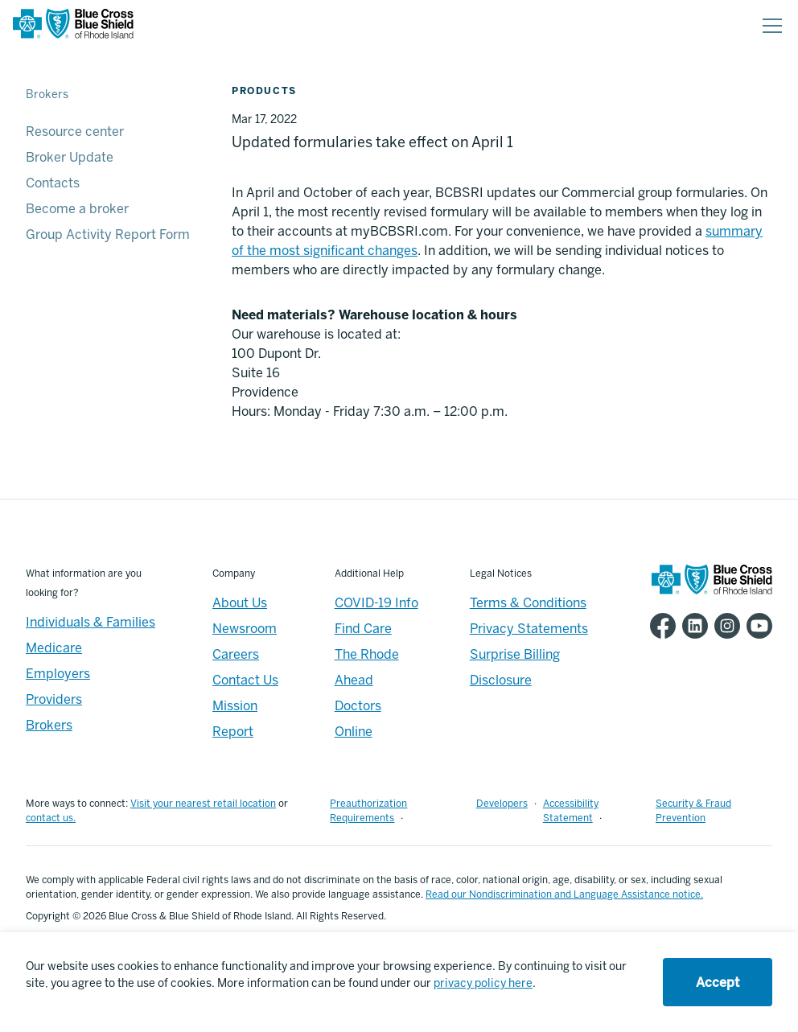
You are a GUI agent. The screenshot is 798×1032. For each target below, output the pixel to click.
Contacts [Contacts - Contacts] (53, 183)
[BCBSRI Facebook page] (660, 626)
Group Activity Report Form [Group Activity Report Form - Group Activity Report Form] (108, 234)
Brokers (47, 94)
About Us (239, 603)
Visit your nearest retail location (203, 803)
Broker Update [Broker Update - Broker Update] (69, 157)
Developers (502, 803)
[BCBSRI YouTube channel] (756, 626)
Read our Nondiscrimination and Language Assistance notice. (564, 894)
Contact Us (245, 680)
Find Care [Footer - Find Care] (363, 628)
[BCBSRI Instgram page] (724, 626)
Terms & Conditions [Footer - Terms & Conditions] (528, 603)
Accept (717, 982)
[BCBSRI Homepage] (73, 26)
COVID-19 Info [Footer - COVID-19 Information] (376, 603)
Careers (235, 654)
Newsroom (244, 628)
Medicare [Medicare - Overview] (54, 648)
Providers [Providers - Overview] (54, 699)
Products (264, 91)
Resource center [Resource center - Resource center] (75, 131)
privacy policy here (483, 983)
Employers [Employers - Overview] (58, 673)
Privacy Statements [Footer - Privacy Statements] (529, 628)
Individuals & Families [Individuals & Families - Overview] (90, 622)
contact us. (51, 818)
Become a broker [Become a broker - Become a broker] (77, 208)
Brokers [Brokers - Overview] (49, 725)
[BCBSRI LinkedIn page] (692, 626)
